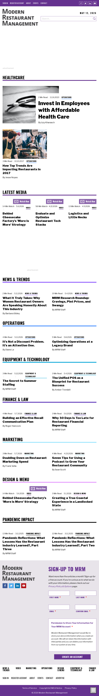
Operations (66, 97)
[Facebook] (81, 3)
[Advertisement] (49, 49)
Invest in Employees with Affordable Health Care (64, 110)
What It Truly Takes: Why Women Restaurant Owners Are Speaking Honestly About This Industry (25, 303)
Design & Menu (80, 493)
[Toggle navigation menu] (93, 690)
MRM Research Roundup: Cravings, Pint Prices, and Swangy (71, 301)
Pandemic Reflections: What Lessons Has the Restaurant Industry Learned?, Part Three (24, 543)
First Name (54, 597)
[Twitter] (85, 3)
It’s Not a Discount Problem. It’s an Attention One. (23, 343)
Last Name (80, 597)
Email (51, 611)
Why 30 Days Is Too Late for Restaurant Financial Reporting (73, 421)
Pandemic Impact (33, 533)
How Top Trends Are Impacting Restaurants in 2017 (22, 169)
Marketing (29, 453)
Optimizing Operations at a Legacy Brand (72, 343)
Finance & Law (31, 413)
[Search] (94, 18)
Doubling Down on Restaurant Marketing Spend (25, 459)
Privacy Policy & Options (60, 586)
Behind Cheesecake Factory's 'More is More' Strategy (16, 219)
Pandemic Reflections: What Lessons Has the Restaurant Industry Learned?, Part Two (73, 541)
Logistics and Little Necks (79, 215)
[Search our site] (66, 18)
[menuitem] (5, 3)
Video (28, 207)
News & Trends (31, 293)
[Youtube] (94, 3)
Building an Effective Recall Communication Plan (23, 419)
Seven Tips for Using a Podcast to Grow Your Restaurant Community (69, 461)
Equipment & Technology (30, 375)
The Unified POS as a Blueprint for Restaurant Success (70, 381)
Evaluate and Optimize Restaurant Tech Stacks (48, 219)
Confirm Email (82, 611)
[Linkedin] (90, 3)
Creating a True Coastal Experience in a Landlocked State (72, 501)
